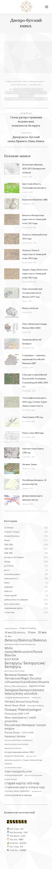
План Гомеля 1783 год (32, 417)
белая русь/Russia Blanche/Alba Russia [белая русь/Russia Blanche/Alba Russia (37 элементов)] (19, 740)
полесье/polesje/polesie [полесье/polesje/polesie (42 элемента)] (14, 775)
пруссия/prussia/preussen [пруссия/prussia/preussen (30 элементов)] (33, 775)
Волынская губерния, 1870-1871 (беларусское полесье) (33, 168)
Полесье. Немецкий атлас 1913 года (34, 236)
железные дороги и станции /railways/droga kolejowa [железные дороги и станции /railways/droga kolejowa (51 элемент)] (23, 762)
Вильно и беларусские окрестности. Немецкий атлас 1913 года (34, 219)
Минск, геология (30, 308)
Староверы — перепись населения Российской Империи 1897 (33, 359)
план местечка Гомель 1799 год (33, 450)
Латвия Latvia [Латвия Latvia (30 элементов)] (36, 698)
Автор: (19, 85)
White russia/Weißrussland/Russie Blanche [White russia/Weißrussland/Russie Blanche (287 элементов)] (24, 651)
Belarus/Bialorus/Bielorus (22, 89)
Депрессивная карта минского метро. (32, 497)
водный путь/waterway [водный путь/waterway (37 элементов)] (13, 748)
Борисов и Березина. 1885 (35, 199)
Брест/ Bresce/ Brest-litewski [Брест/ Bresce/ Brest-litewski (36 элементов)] (15, 671)
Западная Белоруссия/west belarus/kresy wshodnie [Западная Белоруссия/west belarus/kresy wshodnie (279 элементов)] (24, 691)
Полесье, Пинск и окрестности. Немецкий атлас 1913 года (34, 254)
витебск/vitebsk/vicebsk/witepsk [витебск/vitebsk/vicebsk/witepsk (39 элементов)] (16, 744)
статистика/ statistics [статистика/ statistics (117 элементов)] (17, 791)
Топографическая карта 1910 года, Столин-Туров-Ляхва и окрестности (34, 401)
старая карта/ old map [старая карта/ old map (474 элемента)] (22, 783)
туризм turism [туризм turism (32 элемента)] (36, 791)
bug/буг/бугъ (37, 89)
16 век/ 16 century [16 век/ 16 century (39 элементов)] (11, 628)
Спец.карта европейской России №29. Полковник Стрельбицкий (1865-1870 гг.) (35, 380)
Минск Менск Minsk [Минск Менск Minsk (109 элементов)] (15, 705)
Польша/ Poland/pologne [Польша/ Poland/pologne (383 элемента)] (23, 709)
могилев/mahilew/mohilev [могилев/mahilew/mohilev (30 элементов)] (13, 767)
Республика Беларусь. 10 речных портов (34, 482)
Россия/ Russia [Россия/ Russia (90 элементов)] (12, 732)
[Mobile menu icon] (46, 7)
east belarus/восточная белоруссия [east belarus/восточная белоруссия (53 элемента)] (20, 644)
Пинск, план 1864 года (33, 432)
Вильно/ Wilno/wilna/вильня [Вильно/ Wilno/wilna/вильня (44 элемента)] (16, 686)
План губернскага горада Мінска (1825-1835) (34, 325)
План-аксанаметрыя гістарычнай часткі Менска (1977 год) (32, 292)
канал (44, 99)
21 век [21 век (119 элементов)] (8, 636)
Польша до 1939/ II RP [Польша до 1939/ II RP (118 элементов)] (17, 713)
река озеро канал (20, 81)
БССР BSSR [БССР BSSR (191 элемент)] (12, 659)
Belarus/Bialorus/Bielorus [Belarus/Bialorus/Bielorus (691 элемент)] (26, 640)
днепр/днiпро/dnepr (26, 96)
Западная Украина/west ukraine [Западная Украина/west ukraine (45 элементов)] (17, 697)
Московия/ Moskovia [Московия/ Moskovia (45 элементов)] (35, 705)
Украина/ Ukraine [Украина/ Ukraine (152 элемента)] (15, 736)
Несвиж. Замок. (29, 464)
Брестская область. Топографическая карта (34, 185)
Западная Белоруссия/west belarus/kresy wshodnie (23, 99)
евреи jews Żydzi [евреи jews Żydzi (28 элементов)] (31, 756)
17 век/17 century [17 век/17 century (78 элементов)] (27, 628)
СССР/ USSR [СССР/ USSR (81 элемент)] (27, 732)
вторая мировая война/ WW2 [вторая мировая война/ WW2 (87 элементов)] (19, 752)
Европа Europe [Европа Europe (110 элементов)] (37, 685)
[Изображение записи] (11, 168)
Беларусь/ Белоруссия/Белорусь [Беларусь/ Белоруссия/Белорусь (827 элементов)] (25, 664)
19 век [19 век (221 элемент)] (31, 632)
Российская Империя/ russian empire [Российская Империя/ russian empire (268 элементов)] (25, 726)
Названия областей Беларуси (31, 341)
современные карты (36, 81)
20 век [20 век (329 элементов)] (42, 632)
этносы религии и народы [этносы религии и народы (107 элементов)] (18, 795)
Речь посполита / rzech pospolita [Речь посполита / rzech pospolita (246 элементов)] (20, 719)
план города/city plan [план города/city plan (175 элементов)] (18, 771)
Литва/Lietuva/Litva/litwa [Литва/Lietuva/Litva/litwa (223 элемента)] (22, 701)
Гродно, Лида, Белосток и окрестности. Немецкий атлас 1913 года (35, 273)
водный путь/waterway (38, 92)
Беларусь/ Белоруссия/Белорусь (17, 92)
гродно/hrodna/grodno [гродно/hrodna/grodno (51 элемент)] (14, 756)
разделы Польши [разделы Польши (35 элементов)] (11, 779)
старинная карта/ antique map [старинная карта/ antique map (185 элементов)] (25, 787)
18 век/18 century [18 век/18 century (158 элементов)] (15, 632)
